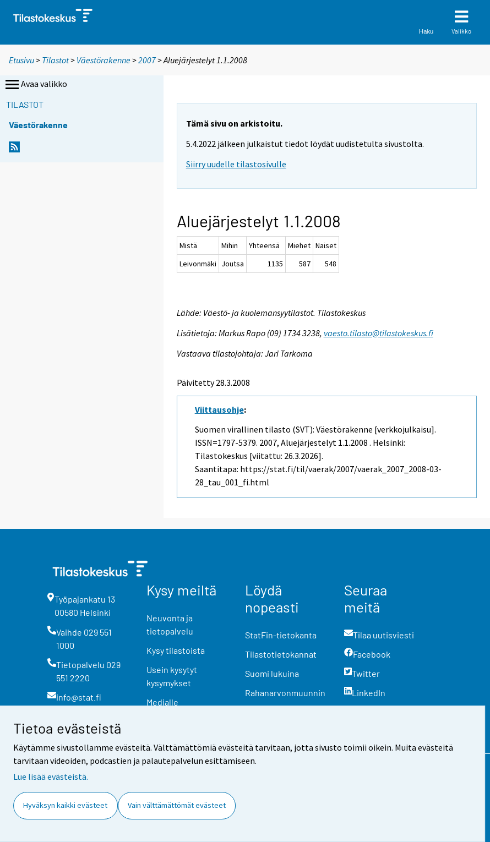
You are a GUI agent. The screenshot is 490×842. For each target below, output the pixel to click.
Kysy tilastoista (175, 650)
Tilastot (55, 59)
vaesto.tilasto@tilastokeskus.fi (378, 332)
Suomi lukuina (272, 673)
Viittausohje (219, 409)
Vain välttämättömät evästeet (177, 805)
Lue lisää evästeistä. (50, 776)
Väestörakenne (103, 59)
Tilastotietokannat (281, 654)
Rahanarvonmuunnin (285, 692)
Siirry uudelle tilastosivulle (236, 164)
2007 (147, 59)
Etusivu (21, 59)
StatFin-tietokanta (281, 635)
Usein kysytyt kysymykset (171, 676)
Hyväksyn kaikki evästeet (65, 805)
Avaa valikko (35, 85)
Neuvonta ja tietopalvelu (169, 624)
